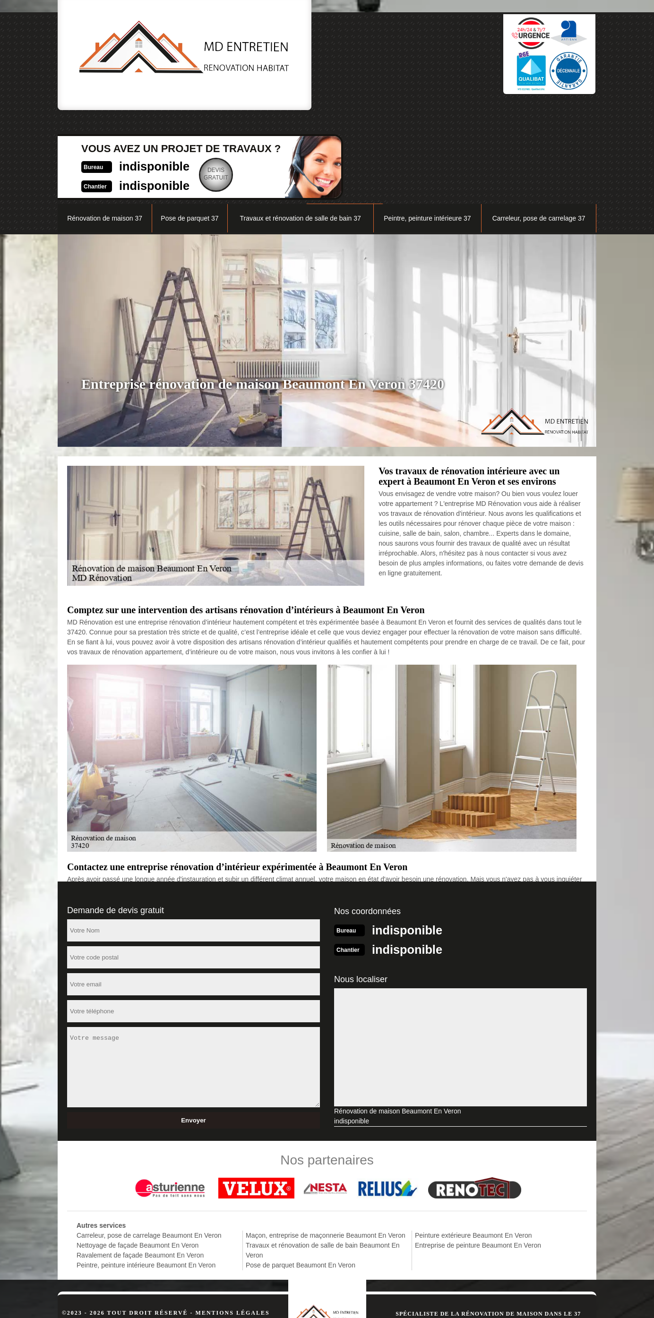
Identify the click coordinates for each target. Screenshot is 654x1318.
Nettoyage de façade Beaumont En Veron (137, 1156)
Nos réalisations (490, 107)
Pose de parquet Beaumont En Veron (300, 1176)
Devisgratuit (374, 58)
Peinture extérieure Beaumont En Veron (473, 1146)
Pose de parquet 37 (189, 130)
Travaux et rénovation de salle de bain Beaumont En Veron (323, 1161)
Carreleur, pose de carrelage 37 (538, 130)
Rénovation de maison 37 (104, 130)
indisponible (306, 50)
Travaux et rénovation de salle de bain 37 (300, 130)
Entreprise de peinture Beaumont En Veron (478, 1156)
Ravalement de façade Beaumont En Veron (140, 1166)
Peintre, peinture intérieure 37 (427, 130)
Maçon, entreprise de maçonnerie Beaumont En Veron (325, 1146)
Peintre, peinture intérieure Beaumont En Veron (146, 1176)
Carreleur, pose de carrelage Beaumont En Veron (149, 1146)
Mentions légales (233, 1224)
